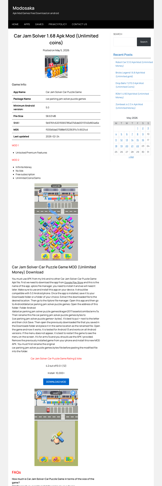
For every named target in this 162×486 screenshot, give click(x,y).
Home (15, 24)
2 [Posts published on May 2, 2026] (143, 128)
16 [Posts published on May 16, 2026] (143, 140)
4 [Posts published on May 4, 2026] (116, 134)
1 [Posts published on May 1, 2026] (137, 128)
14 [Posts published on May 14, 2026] (132, 140)
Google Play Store (74, 282)
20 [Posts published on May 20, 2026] (126, 146)
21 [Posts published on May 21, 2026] (132, 146)
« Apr (131, 156)
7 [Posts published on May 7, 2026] (132, 134)
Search (117, 34)
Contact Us (79, 24)
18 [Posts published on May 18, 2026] (116, 146)
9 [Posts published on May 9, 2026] (143, 134)
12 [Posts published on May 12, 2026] (121, 140)
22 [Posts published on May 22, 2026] (137, 146)
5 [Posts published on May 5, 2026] (121, 134)
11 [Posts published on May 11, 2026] (116, 140)
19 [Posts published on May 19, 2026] (121, 146)
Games (39, 24)
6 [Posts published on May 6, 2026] (127, 134)
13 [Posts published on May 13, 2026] (127, 140)
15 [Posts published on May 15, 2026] (137, 140)
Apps (27, 24)
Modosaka (24, 8)
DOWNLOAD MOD (56, 381)
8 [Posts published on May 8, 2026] (137, 134)
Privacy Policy (58, 24)
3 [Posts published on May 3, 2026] (148, 128)
